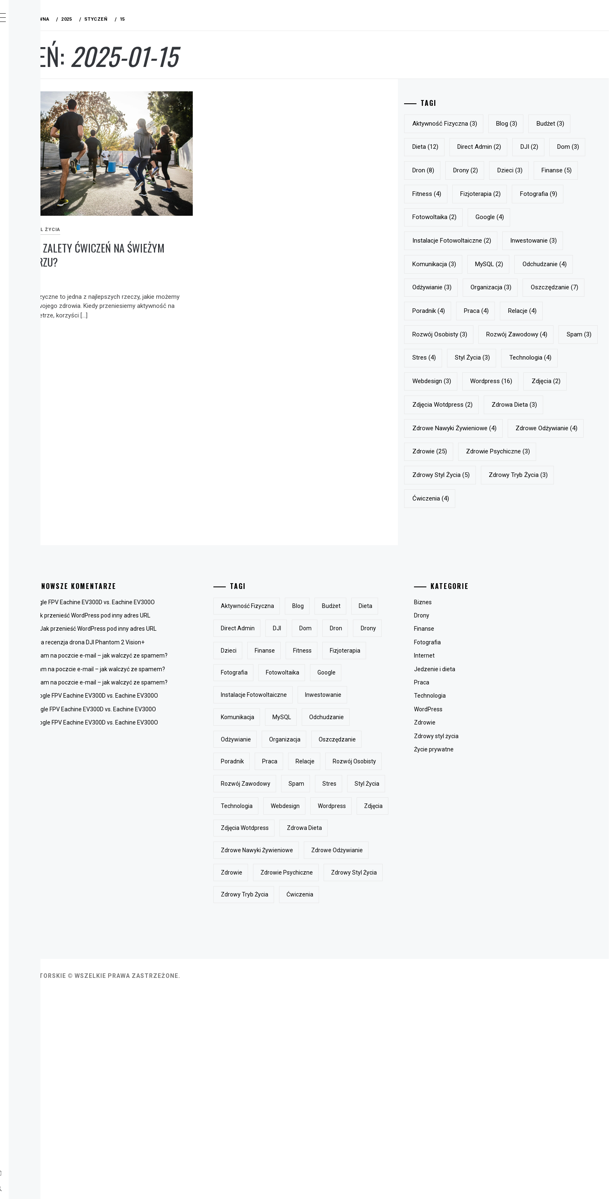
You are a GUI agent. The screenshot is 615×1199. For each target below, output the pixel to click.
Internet (465, 773)
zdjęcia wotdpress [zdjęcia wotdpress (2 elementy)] (486, 498)
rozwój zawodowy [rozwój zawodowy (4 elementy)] (560, 404)
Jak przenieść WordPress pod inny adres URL (215, 732)
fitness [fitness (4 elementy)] (470, 217)
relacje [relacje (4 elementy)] (513, 381)
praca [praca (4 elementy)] (468, 381)
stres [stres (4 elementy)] (511, 428)
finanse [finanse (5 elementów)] (559, 194)
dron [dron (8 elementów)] (545, 170)
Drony (463, 732)
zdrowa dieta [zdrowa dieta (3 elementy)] (557, 498)
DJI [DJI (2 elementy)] (464, 170)
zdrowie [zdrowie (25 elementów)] (554, 545)
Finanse (465, 746)
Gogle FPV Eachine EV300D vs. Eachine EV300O (217, 719)
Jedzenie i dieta (476, 786)
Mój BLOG (62, 19)
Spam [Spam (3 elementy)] (468, 428)
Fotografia (468, 759)
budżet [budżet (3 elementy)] (469, 146)
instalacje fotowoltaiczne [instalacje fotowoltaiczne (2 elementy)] (542, 264)
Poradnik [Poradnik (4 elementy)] (538, 357)
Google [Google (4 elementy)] (470, 264)
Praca (463, 799)
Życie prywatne (475, 866)
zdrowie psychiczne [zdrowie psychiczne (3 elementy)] (488, 568)
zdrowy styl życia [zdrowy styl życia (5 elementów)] (484, 592)
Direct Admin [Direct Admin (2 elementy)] (569, 146)
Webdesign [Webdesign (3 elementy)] (536, 451)
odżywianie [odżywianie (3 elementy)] (475, 334)
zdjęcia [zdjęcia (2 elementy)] (531, 475)
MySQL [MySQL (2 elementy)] (470, 311)
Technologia (471, 813)
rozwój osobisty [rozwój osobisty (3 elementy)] (483, 404)
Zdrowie (466, 840)
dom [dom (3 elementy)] (503, 170)
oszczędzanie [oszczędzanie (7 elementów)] (479, 357)
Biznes (464, 719)
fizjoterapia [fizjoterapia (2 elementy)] (524, 217)
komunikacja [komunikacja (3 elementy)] (543, 287)
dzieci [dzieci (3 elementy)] (512, 194)
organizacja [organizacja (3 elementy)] (534, 334)
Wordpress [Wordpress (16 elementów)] (477, 475)
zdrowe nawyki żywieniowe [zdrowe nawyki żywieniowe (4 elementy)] (498, 521)
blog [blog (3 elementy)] (550, 123)
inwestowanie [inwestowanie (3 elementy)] (479, 287)
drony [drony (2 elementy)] (468, 194)
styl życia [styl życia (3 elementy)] (559, 428)
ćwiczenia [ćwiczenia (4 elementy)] (474, 615)
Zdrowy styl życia (157, 202)
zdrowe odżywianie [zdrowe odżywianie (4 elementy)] (487, 545)
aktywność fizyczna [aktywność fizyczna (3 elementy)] (488, 123)
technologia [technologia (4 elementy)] (477, 451)
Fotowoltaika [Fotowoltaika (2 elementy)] (534, 240)
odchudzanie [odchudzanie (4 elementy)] (525, 311)
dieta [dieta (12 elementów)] (515, 146)
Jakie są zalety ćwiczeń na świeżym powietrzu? (189, 228)
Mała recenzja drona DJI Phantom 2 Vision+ (211, 759)
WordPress (469, 826)
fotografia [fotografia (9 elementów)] (474, 240)
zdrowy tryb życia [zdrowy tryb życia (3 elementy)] (561, 592)
